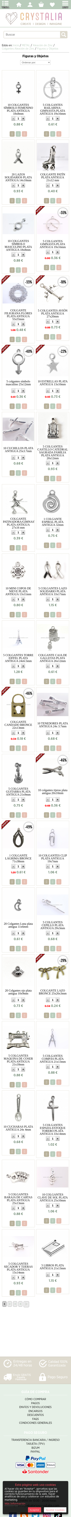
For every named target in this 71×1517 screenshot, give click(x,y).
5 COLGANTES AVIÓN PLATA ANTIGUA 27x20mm (52, 313)
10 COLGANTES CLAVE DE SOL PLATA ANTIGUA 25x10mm (53, 1197)
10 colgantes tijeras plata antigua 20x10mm (52, 792)
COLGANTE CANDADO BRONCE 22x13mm (18, 724)
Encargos (35, 1411)
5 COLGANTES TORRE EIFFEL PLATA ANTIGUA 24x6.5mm (18, 658)
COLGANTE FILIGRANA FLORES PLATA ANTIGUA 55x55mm (18, 315)
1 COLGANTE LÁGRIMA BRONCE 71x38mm (18, 858)
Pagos (35, 1403)
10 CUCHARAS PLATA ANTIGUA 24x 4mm (18, 1128)
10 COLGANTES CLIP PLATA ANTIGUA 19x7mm (52, 858)
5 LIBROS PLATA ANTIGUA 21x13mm (53, 1267)
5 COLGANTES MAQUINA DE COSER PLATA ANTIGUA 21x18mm (18, 1060)
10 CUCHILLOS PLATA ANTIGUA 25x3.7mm (18, 450)
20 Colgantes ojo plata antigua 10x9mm (18, 992)
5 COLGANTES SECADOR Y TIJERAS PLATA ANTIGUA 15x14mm (18, 1268)
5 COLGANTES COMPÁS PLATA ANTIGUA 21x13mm (53, 1058)
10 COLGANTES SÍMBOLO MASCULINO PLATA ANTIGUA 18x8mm (18, 245)
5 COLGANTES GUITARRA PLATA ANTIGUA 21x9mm (18, 791)
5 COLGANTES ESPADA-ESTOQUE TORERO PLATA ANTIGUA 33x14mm (53, 1129)
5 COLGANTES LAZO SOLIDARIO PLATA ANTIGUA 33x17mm (52, 591)
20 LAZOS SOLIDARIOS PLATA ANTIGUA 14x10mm (18, 177)
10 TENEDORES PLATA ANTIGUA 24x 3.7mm (52, 725)
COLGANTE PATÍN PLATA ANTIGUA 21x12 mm (52, 177)
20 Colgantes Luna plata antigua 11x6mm (18, 925)
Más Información (15, 1503)
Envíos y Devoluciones (35, 1407)
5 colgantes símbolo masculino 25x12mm (18, 383)
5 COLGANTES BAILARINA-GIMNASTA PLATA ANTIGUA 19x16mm (53, 109)
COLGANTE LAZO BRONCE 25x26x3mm (53, 992)
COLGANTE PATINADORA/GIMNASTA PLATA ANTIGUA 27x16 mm (20, 523)
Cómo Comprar (35, 1399)
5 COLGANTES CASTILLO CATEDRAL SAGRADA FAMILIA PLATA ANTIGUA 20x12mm (52, 452)
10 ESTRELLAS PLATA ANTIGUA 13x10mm (52, 383)
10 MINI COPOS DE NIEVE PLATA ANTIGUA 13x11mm (18, 591)
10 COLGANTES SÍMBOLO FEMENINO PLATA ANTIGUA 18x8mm (18, 109)
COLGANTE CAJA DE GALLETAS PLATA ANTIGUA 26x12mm (52, 658)
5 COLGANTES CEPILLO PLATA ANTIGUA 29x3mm (52, 925)
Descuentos (35, 1415)
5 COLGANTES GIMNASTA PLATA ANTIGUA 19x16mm (53, 244)
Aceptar (34, 1509)
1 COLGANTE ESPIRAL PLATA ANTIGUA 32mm (53, 521)
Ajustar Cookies (55, 1509)
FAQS (35, 1419)
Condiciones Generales (35, 1423)
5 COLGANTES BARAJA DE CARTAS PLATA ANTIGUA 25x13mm (18, 1199)
